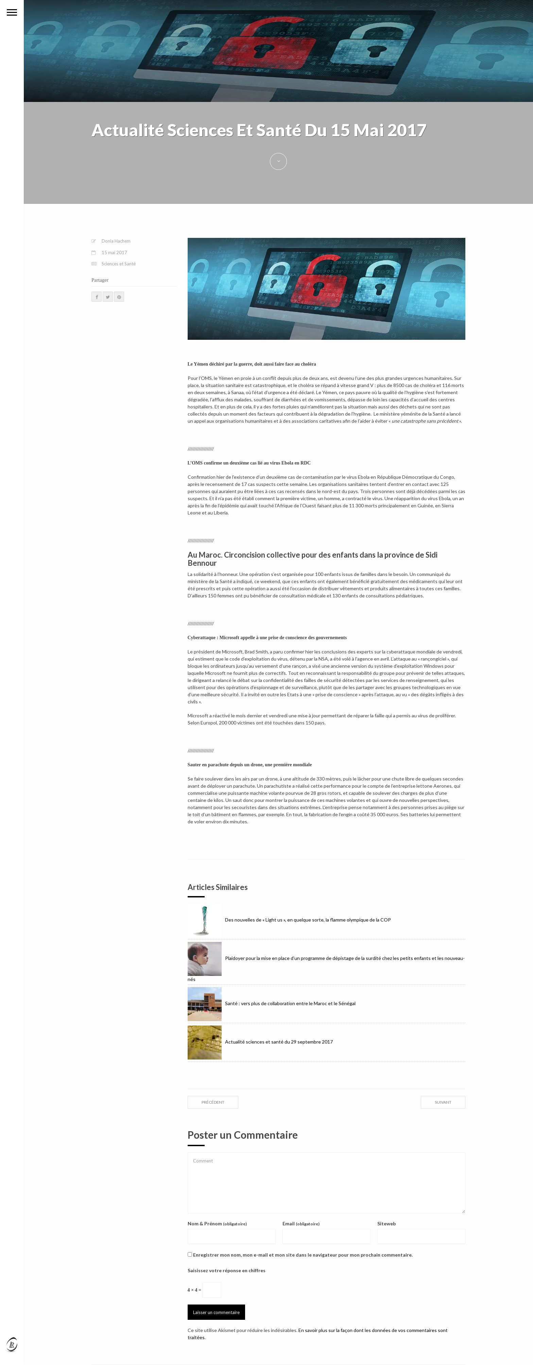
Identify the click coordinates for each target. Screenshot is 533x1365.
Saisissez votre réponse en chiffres (226, 1270)
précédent (213, 1102)
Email (301, 1223)
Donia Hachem (116, 241)
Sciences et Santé (119, 263)
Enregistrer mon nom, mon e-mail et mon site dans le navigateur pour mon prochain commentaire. (303, 1255)
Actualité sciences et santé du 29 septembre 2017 (260, 1042)
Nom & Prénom (217, 1223)
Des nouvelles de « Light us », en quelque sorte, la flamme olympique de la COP (289, 920)
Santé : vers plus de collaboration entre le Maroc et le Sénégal (272, 1003)
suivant (443, 1102)
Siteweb (386, 1223)
